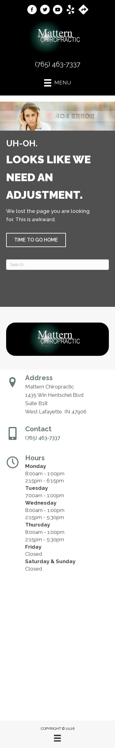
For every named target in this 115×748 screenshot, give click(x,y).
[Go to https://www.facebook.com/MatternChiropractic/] (32, 10)
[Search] (57, 264)
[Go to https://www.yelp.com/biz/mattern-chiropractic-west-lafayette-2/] (70, 10)
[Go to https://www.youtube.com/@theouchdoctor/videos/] (58, 10)
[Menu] (57, 738)
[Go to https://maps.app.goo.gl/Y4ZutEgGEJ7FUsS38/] (83, 10)
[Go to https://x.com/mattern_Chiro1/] (45, 10)
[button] (36, 240)
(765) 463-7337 (57, 64)
